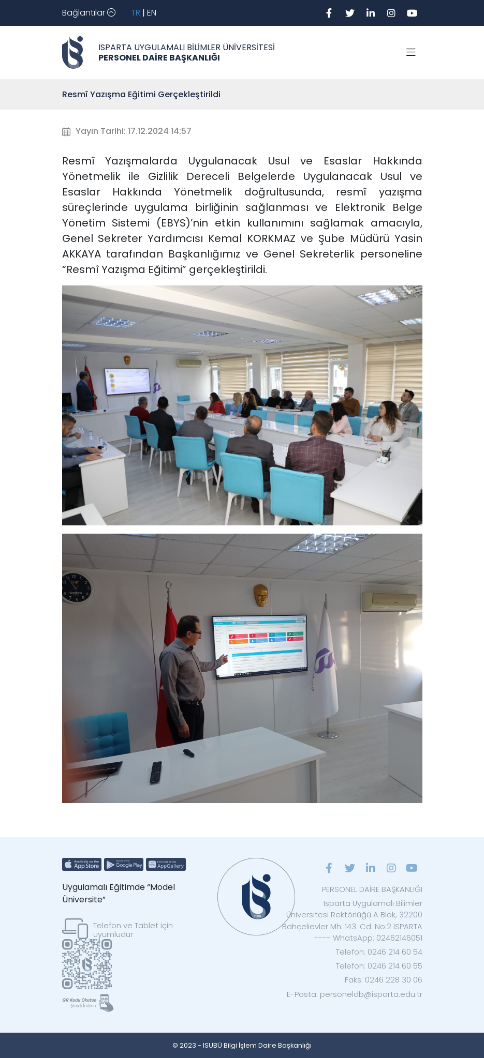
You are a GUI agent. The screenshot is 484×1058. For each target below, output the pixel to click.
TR (135, 13)
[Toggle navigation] (88, 13)
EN (151, 13)
